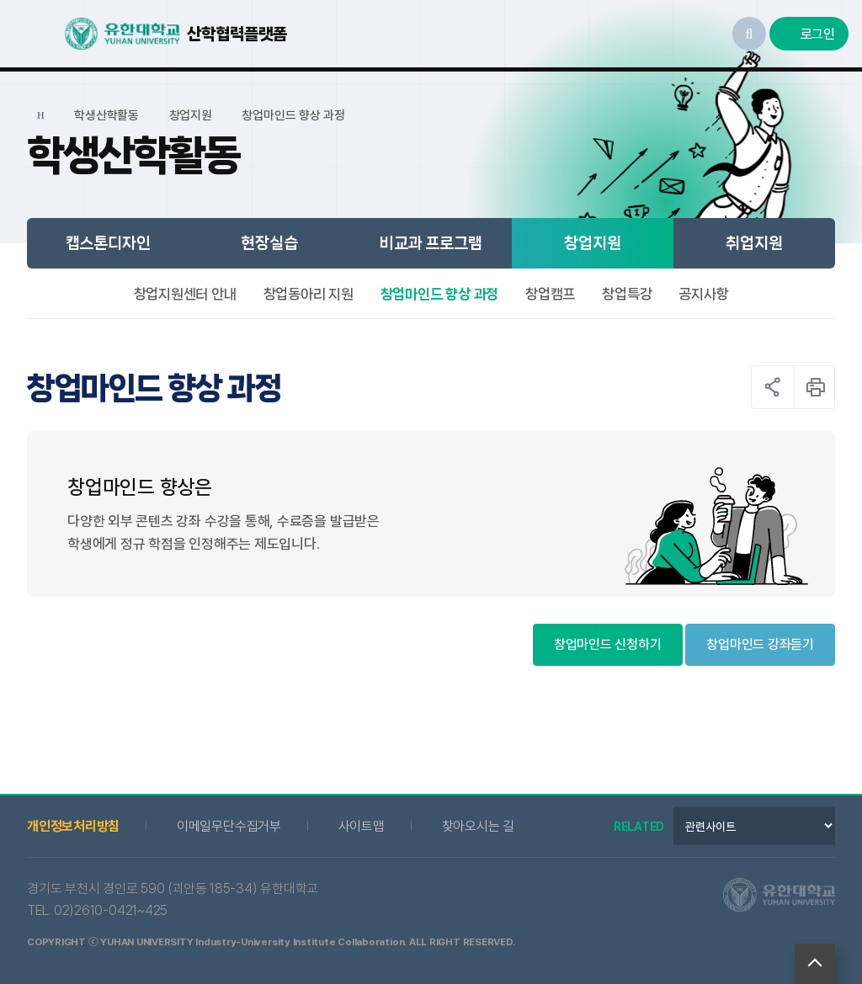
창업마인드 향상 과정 (439, 293)
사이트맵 (361, 826)
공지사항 (703, 293)
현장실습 (269, 243)
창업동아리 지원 (308, 293)
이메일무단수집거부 (229, 826)
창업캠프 (550, 293)
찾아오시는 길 (478, 826)
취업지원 (754, 243)
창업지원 (592, 243)
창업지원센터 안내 (185, 293)
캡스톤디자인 (108, 243)
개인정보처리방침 (73, 826)
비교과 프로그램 (431, 243)
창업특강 (627, 293)
